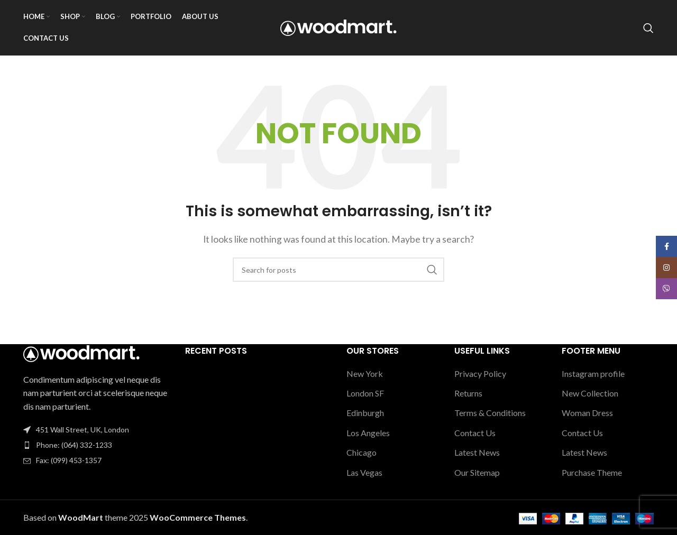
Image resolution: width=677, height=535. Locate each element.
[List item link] (96, 445)
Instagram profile (593, 373)
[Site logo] (338, 27)
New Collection (590, 393)
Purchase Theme (592, 472)
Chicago (361, 452)
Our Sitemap (477, 472)
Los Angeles (368, 433)
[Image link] (81, 352)
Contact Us (475, 433)
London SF (365, 393)
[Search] (648, 28)
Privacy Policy (480, 373)
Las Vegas (364, 472)
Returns (468, 393)
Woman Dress (587, 413)
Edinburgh (365, 413)
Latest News (477, 452)
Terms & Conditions (490, 413)
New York (364, 373)
